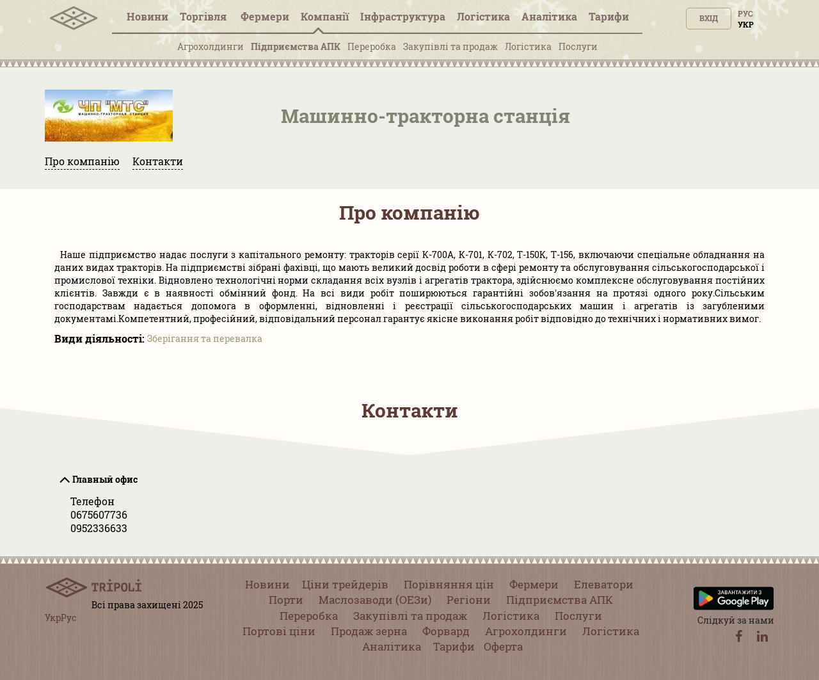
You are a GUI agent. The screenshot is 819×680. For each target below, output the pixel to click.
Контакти (157, 161)
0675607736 (98, 514)
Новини (147, 16)
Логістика (483, 16)
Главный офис (105, 479)
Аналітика (549, 16)
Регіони (469, 599)
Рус (745, 13)
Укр (746, 24)
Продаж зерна (369, 631)
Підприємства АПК (295, 46)
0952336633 (98, 528)
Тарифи (609, 16)
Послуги (578, 46)
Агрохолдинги (210, 46)
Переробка (371, 46)
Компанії (325, 16)
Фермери (265, 16)
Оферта (503, 646)
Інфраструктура (402, 16)
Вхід (708, 18)
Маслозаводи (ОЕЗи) (375, 599)
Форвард (446, 631)
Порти (286, 599)
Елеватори (603, 584)
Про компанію (82, 161)
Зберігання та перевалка (204, 338)
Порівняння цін (449, 584)
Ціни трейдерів (345, 584)
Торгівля (204, 16)
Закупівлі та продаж (450, 46)
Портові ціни (279, 631)
